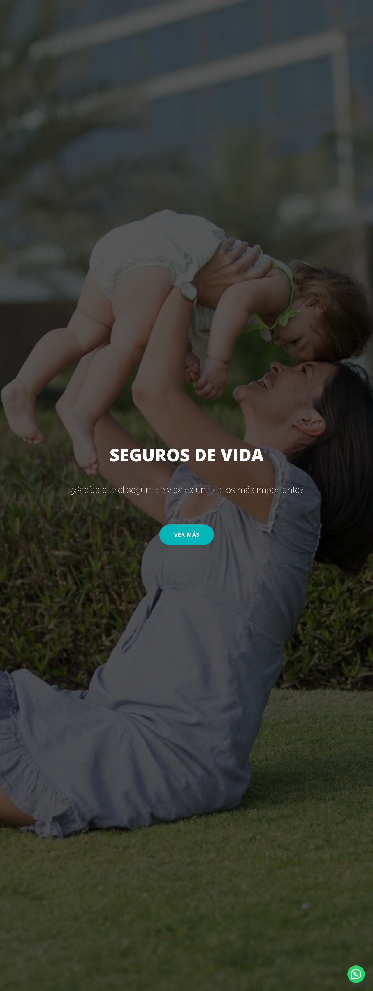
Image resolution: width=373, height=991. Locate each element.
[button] (186, 534)
